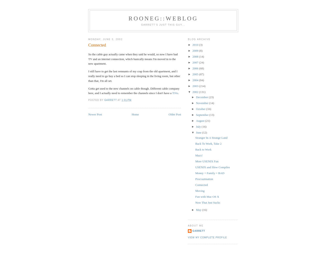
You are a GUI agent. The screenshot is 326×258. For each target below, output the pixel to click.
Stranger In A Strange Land (211, 137)
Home (135, 114)
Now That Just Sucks (207, 202)
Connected (201, 185)
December (202, 97)
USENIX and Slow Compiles (212, 167)
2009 (195, 50)
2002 (195, 92)
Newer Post (95, 114)
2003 (195, 86)
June (199, 132)
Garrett (198, 231)
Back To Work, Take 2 (208, 143)
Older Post (175, 114)
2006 (195, 68)
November (202, 103)
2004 (195, 80)
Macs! (199, 155)
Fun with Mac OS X (207, 196)
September (202, 115)
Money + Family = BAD (209, 173)
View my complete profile (207, 237)
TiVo (175, 93)
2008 (195, 56)
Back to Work (203, 149)
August (200, 120)
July (199, 126)
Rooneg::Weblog (163, 18)
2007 (195, 62)
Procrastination (204, 179)
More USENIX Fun (206, 161)
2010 (195, 44)
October (201, 109)
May (199, 210)
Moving (199, 190)
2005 (195, 74)
